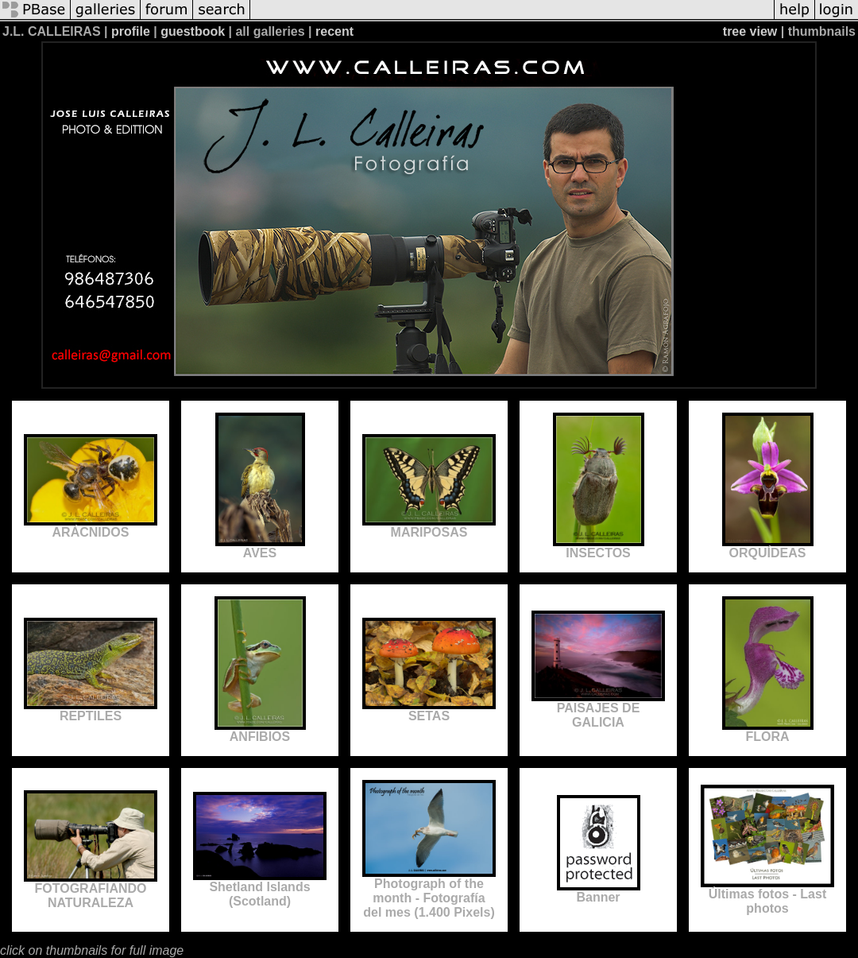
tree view (750, 31)
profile (130, 31)
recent (334, 31)
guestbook (192, 31)
